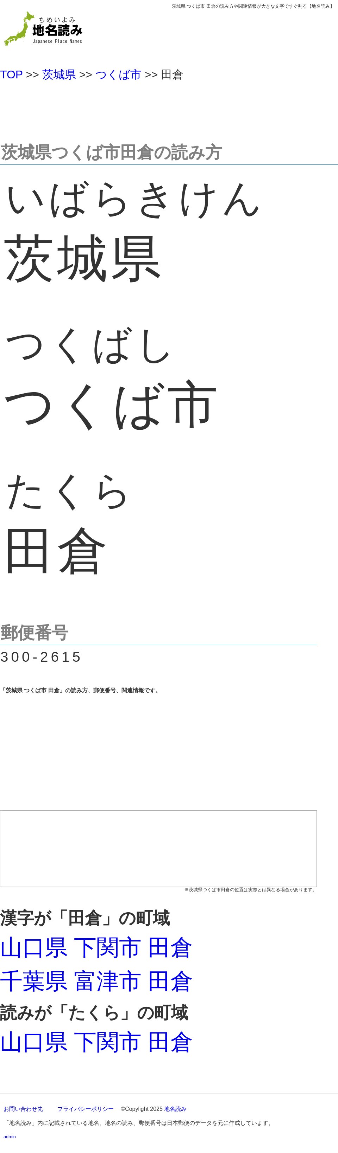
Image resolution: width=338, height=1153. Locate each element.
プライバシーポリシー (85, 1109)
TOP (11, 74)
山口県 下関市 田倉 (96, 947)
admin (10, 1136)
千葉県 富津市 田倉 (96, 981)
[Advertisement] (169, 108)
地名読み (175, 1109)
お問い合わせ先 (23, 1109)
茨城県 (59, 74)
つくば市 (118, 74)
